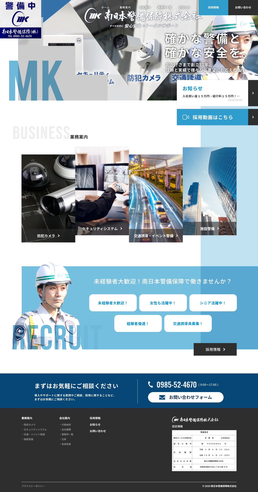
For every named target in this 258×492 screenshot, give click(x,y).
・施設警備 (27, 439)
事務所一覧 (164, 7)
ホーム (105, 7)
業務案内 (125, 7)
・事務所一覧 (66, 434)
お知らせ (184, 7)
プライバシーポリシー (33, 486)
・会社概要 (65, 429)
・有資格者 (65, 444)
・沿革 (62, 439)
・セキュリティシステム (34, 429)
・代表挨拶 (65, 424)
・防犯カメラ (28, 424)
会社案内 (144, 7)
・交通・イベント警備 (33, 434)
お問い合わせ (243, 7)
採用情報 (213, 7)
